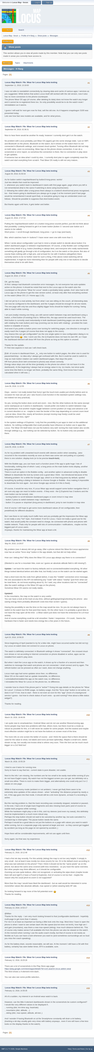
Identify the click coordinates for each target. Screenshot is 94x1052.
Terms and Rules (79, 1049)
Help (69, 1049)
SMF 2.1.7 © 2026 (7, 1049)
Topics (17, 63)
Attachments (28, 63)
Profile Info (7, 41)
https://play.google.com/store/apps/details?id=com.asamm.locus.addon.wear (38, 969)
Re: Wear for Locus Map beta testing (40, 82)
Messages (7, 63)
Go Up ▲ (89, 1049)
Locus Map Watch (13, 82)
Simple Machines (21, 1049)
